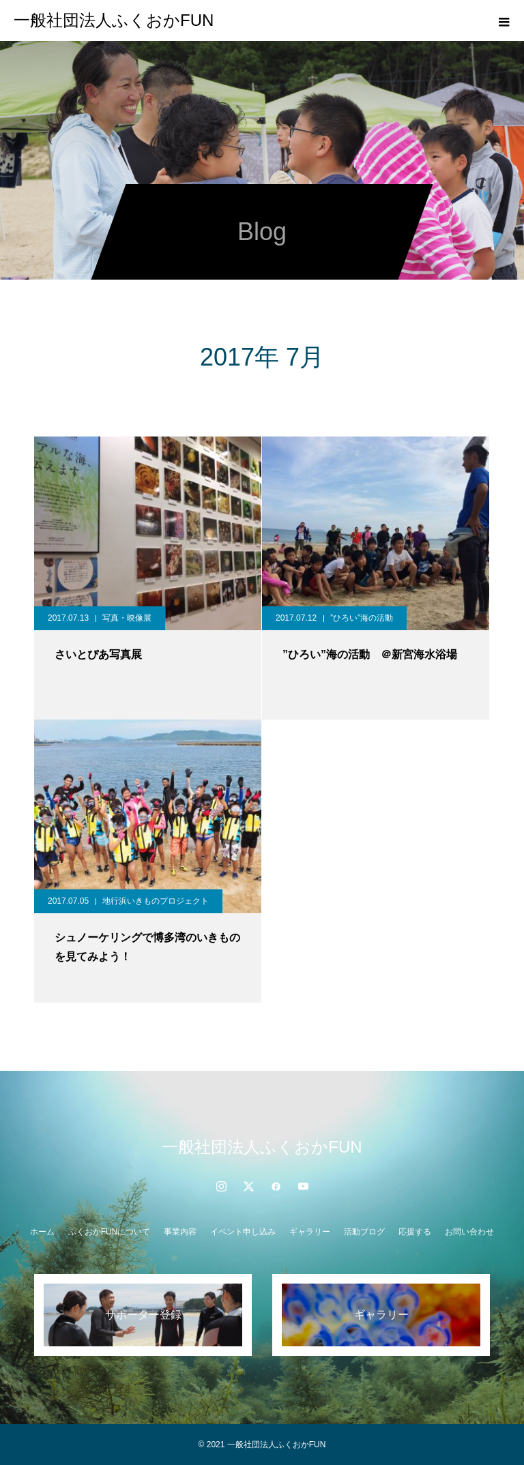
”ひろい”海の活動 (361, 618)
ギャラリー (309, 1232)
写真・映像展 (126, 618)
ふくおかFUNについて (109, 1232)
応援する (414, 1232)
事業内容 (180, 1232)
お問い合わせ (469, 1232)
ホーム (42, 1232)
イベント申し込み (243, 1232)
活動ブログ (364, 1232)
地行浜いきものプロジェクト (155, 901)
